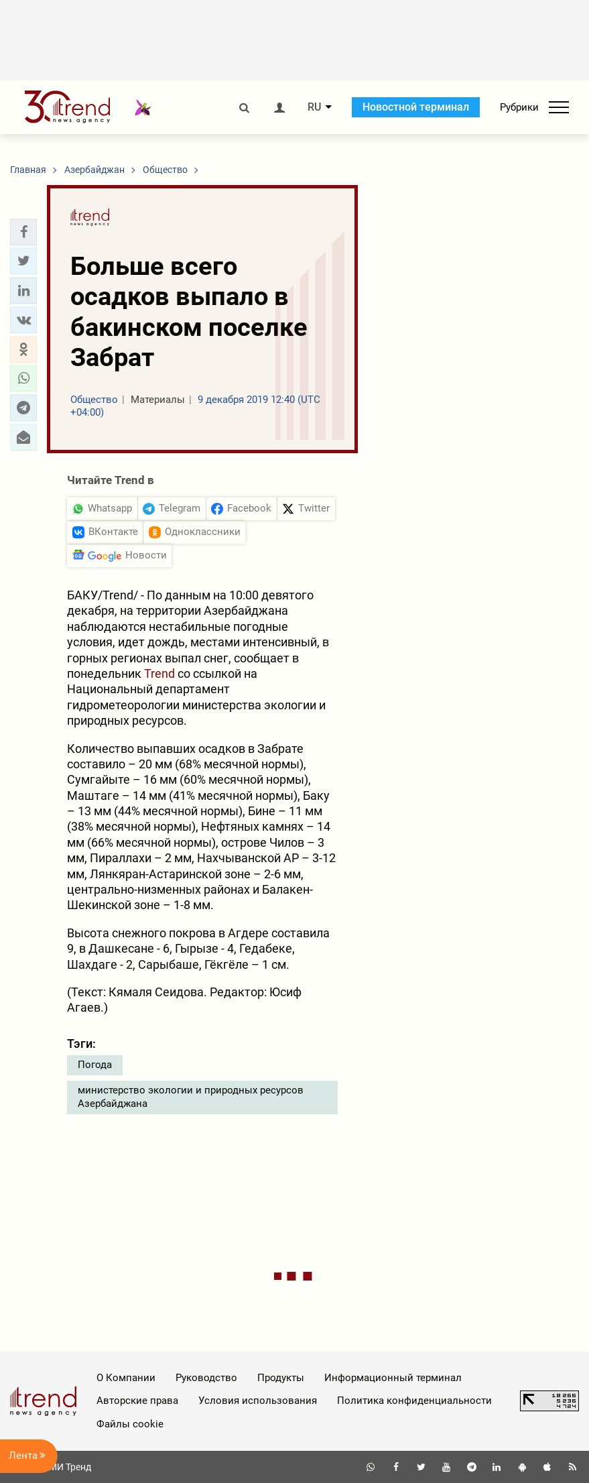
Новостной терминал (416, 107)
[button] (23, 232)
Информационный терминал (393, 1378)
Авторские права (137, 1401)
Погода (95, 1065)
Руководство (206, 1378)
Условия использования (257, 1401)
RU (314, 107)
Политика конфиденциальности (414, 1401)
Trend (159, 673)
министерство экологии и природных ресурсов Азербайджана (191, 1097)
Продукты (280, 1378)
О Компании (125, 1378)
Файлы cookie (129, 1424)
